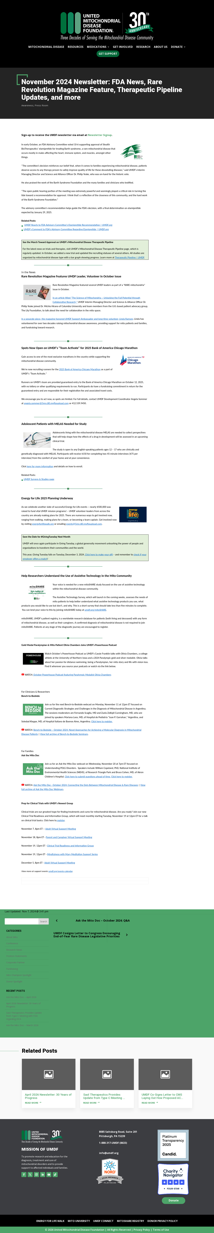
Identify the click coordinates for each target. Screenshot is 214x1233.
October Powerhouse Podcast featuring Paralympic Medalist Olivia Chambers (72, 674)
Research (143, 47)
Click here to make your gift (99, 554)
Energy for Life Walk (50, 1221)
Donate (177, 47)
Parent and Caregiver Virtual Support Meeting (69, 837)
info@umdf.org (109, 1153)
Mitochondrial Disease (46, 47)
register (61, 820)
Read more (31, 1102)
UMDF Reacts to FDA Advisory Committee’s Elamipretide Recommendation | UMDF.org (68, 224)
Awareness (27, 105)
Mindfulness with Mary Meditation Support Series (72, 854)
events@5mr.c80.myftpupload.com (84, 523)
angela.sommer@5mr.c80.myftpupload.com (46, 403)
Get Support (108, 53)
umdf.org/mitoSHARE (95, 609)
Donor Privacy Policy (162, 1221)
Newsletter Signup (100, 135)
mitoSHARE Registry (130, 1221)
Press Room (41, 105)
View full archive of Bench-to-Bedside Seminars (64, 734)
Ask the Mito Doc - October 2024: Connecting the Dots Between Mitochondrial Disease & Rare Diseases (85, 785)
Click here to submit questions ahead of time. (88, 776)
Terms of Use (161, 1229)
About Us (160, 47)
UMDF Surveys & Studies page (37, 479)
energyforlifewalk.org (43, 523)
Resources (75, 47)
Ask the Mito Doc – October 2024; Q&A (103, 920)
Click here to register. (101, 721)
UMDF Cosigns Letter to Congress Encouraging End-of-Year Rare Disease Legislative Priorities (86, 935)
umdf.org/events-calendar (60, 871)
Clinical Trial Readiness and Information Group (70, 845)
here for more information (40, 466)
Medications (96, 47)
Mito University (79, 1221)
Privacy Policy (142, 1229)
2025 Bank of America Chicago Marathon (80, 369)
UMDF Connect (103, 1221)
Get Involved (123, 47)
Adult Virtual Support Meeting (60, 828)
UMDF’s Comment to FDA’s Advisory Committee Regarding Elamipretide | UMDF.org (66, 229)
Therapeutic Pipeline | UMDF (129, 257)
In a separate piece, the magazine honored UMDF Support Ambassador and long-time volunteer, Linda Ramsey (77, 318)
